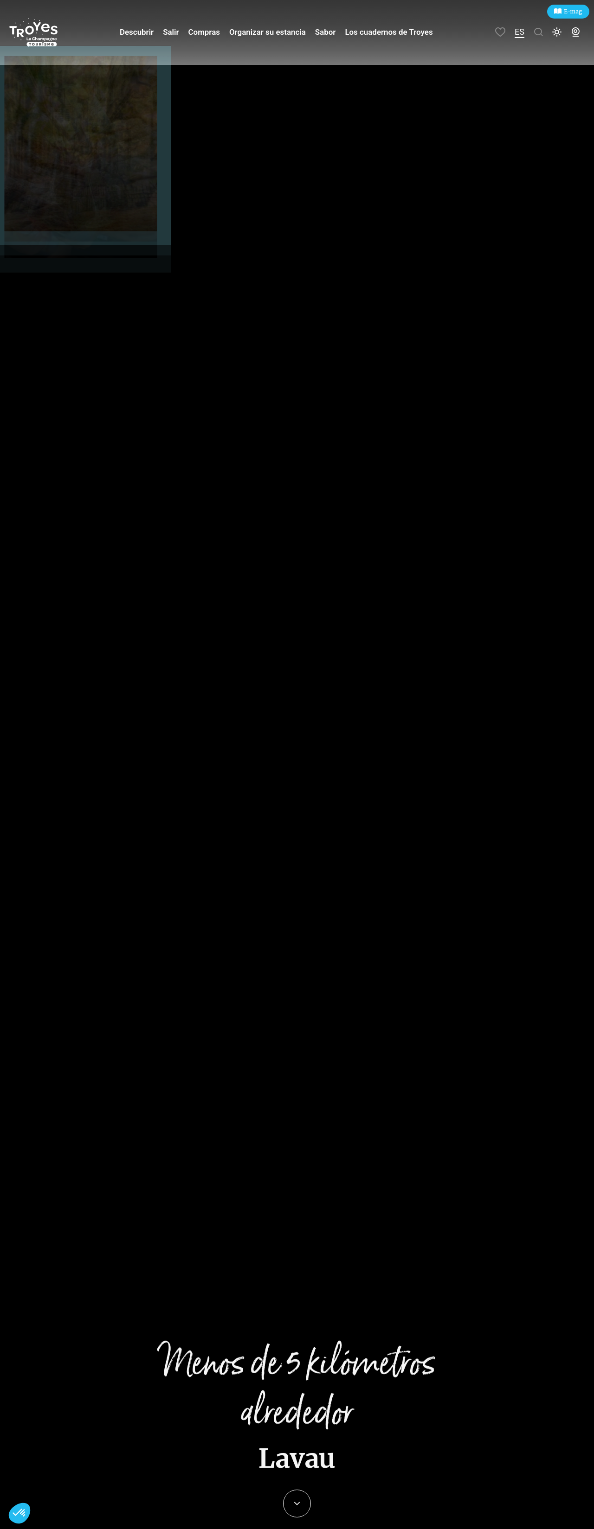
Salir (179, 32)
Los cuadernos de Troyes (388, 32)
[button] (19, 1513)
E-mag (573, 11)
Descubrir (146, 32)
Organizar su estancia (272, 32)
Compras (211, 32)
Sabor (327, 32)
